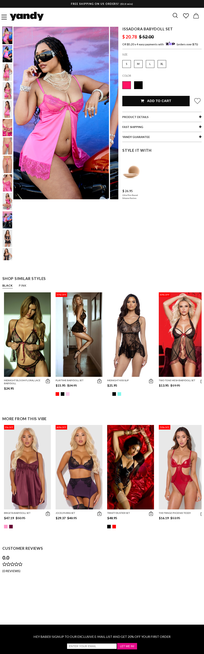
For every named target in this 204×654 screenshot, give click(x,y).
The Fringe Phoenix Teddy (175, 512)
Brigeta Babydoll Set (17, 512)
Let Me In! (127, 646)
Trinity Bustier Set (118, 512)
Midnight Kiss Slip (118, 380)
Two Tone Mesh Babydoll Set (177, 380)
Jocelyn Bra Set (65, 512)
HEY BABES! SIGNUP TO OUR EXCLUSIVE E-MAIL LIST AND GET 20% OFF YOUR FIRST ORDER (102, 636)
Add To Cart (156, 101)
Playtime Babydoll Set (69, 380)
